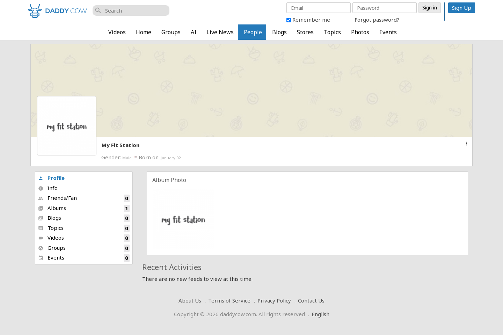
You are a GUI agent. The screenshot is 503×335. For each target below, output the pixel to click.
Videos (117, 32)
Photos (360, 32)
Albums (84, 208)
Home (143, 32)
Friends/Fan (84, 198)
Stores (305, 32)
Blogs (279, 32)
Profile (51, 177)
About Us (189, 300)
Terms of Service (229, 300)
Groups (171, 32)
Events (388, 32)
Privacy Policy (274, 300)
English (320, 314)
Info (48, 187)
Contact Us (311, 300)
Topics (332, 32)
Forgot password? (377, 19)
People (253, 32)
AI (193, 32)
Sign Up (461, 7)
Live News (220, 32)
